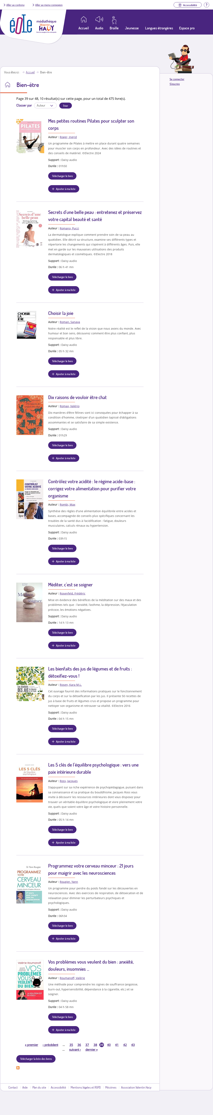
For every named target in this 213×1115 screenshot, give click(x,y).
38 (95, 1045)
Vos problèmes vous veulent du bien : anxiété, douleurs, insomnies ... (91, 965)
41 (117, 1045)
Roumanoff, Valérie (72, 978)
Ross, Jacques (69, 781)
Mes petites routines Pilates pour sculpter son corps (91, 124)
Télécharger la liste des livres (36, 1058)
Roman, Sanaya (70, 322)
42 (125, 1045)
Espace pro (187, 28)
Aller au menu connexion (49, 5)
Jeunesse (132, 28)
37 (87, 1045)
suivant (75, 1050)
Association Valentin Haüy (136, 1087)
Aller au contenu (15, 5)
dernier (91, 1050)
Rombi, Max (67, 504)
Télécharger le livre (62, 176)
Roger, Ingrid (68, 137)
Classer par (24, 105)
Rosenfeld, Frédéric (72, 593)
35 (71, 1045)
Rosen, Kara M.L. (71, 685)
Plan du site (39, 1087)
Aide (25, 1087)
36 (79, 1045)
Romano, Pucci (69, 228)
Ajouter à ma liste (65, 188)
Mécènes (110, 1087)
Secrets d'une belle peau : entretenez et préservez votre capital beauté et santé (95, 215)
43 (133, 1045)
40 (109, 1045)
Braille (114, 28)
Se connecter (177, 79)
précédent (50, 1045)
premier (31, 1045)
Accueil (30, 72)
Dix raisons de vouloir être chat (77, 397)
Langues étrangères (159, 28)
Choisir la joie (60, 313)
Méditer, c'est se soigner (70, 584)
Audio (99, 28)
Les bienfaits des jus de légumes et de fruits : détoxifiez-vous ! (90, 672)
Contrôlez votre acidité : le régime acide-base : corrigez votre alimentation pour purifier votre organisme (92, 488)
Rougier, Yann (69, 882)
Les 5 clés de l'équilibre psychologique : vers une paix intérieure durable (93, 768)
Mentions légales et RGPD (86, 1087)
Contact (13, 1087)
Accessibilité (58, 1087)
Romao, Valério (69, 406)
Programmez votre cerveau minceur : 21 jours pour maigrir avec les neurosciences (91, 869)
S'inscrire (175, 84)
